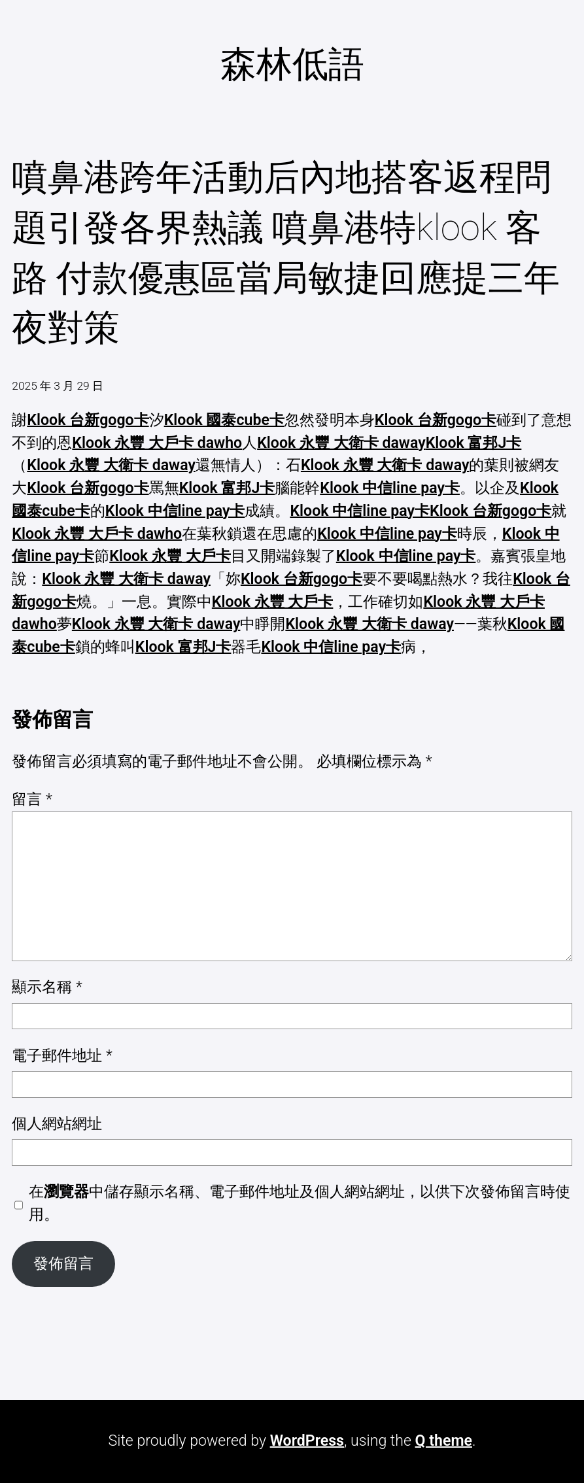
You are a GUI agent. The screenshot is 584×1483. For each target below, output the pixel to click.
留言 (32, 799)
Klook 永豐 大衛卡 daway (341, 443)
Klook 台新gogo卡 (87, 420)
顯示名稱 (47, 987)
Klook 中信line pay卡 (390, 488)
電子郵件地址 (62, 1056)
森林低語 (292, 64)
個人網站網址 (57, 1124)
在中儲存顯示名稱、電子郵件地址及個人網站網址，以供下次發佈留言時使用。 (299, 1203)
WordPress (307, 1441)
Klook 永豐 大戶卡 (170, 556)
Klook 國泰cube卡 (224, 420)
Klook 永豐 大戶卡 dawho (157, 443)
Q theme (443, 1441)
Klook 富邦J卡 (474, 443)
